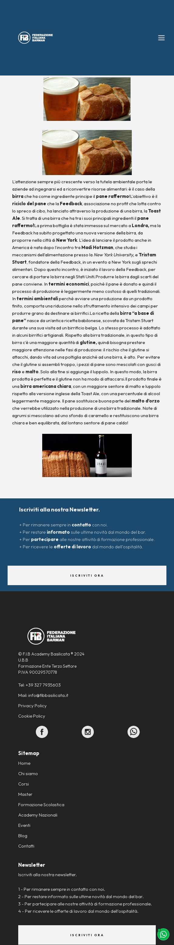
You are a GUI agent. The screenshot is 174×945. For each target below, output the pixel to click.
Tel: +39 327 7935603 (39, 685)
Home (24, 763)
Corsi (23, 784)
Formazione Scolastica (41, 804)
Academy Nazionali (37, 815)
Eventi (24, 825)
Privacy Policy (32, 705)
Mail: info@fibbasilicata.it (43, 695)
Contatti (26, 846)
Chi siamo (28, 773)
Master (25, 794)
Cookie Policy (31, 716)
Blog (22, 835)
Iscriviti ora (87, 576)
